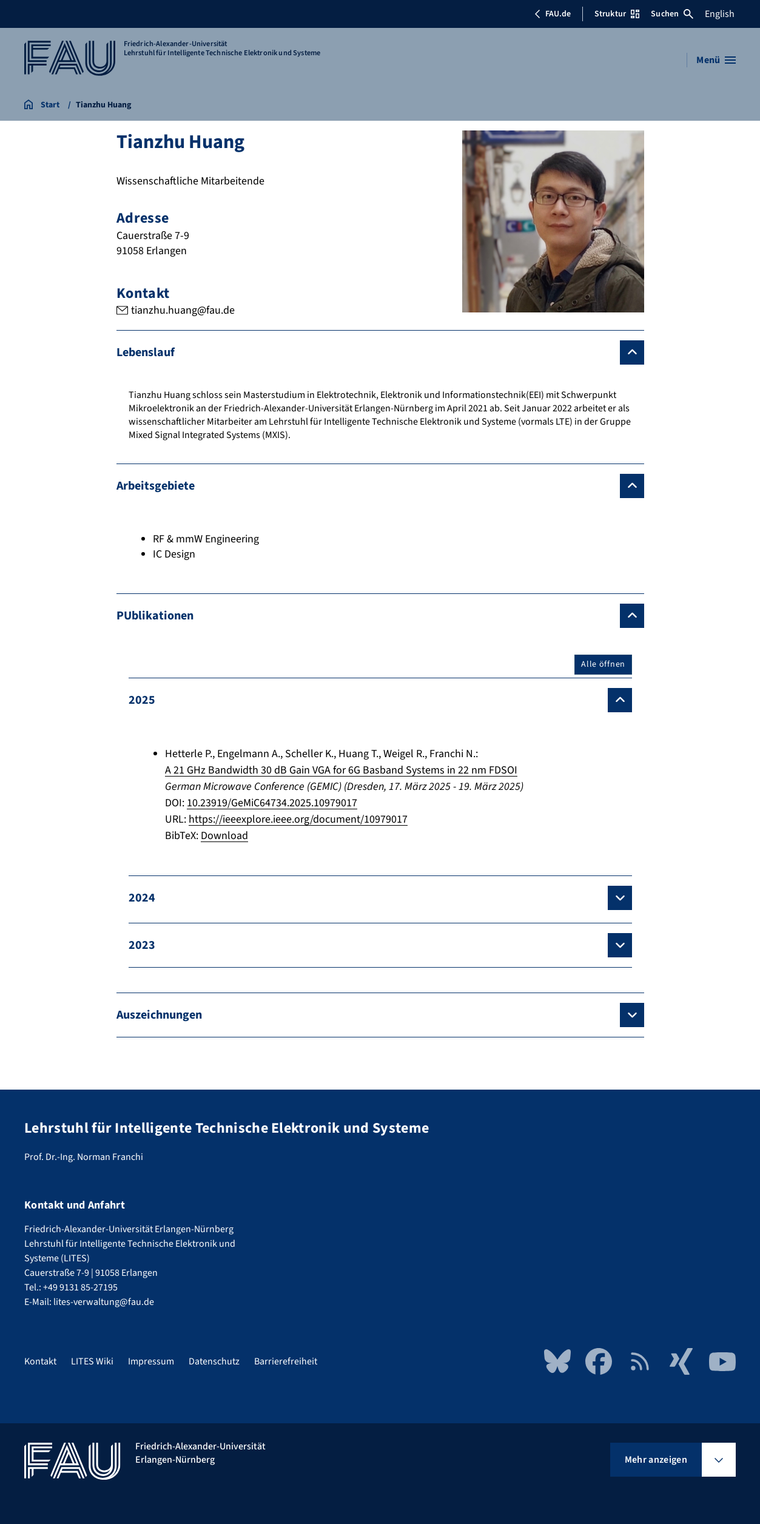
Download (224, 835)
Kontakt (40, 1361)
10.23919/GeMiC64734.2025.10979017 (272, 803)
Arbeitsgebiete (155, 485)
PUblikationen (154, 615)
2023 (142, 945)
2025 (142, 700)
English (720, 14)
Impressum (151, 1361)
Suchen (672, 14)
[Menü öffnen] (716, 60)
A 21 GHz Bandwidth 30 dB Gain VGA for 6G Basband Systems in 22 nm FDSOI (341, 770)
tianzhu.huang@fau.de (182, 310)
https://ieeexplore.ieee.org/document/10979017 (298, 819)
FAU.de (552, 14)
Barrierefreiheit (285, 1361)
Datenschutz (214, 1361)
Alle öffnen (603, 664)
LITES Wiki (92, 1361)
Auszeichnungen (159, 1014)
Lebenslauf (145, 352)
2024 (142, 897)
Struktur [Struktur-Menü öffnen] (616, 14)
